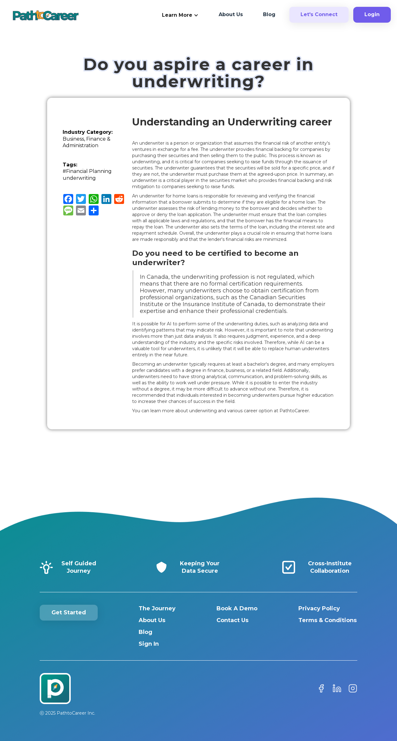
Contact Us (232, 620)
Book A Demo (236, 608)
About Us (152, 620)
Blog (145, 632)
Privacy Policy (319, 608)
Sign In (149, 643)
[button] (180, 15)
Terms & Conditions (327, 620)
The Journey (157, 608)
